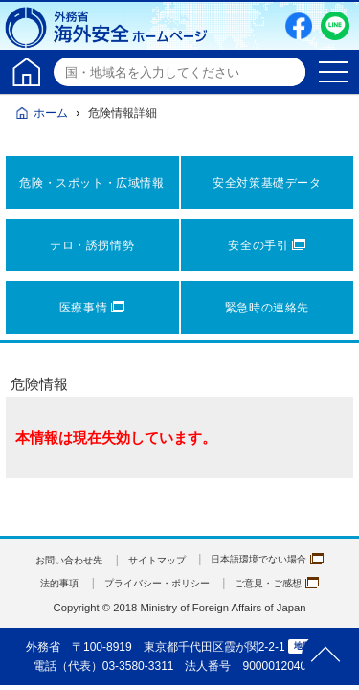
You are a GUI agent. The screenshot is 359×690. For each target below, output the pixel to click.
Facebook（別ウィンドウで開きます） (298, 26)
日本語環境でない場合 (279, 559)
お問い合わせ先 (53, 559)
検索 (288, 72)
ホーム (51, 113)
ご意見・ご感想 (291, 582)
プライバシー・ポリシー (154, 582)
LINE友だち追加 (335, 26)
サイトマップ (154, 559)
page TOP (325, 656)
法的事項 (42, 582)
